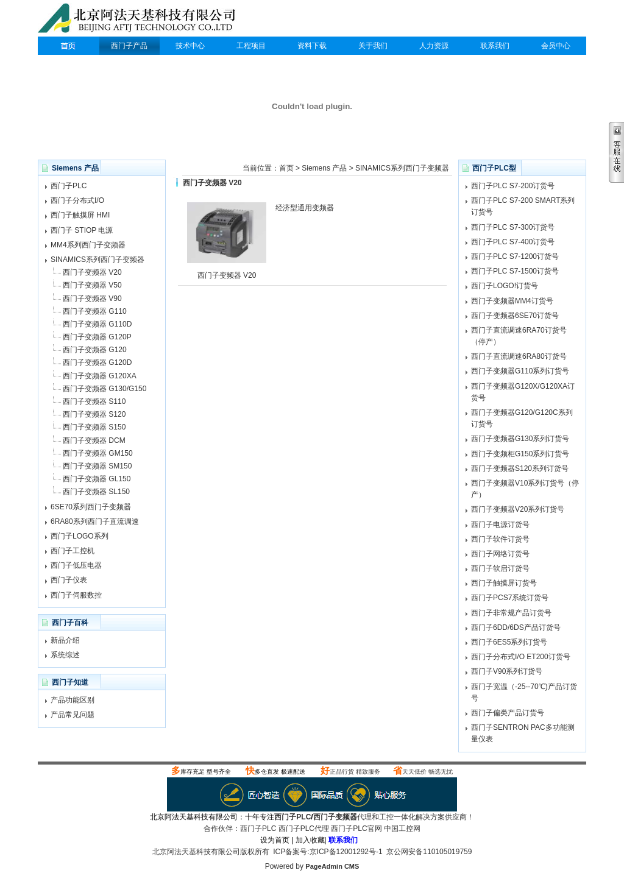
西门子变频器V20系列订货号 (517, 509)
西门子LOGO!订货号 (504, 285)
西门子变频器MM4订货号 (512, 301)
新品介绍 (65, 640)
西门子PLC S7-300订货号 (513, 227)
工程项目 (251, 45)
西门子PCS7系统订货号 (509, 597)
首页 (286, 168)
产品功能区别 (72, 700)
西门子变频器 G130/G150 (104, 388)
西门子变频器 (335, 817)
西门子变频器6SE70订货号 (515, 315)
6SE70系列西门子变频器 (91, 507)
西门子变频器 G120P (97, 337)
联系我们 (494, 45)
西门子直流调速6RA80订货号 (519, 356)
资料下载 (312, 45)
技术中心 (190, 45)
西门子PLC (68, 46)
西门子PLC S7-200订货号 (513, 186)
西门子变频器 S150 (94, 427)
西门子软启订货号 (500, 568)
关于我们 (373, 45)
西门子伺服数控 (76, 595)
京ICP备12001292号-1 (346, 851)
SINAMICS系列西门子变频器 (97, 259)
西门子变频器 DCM (94, 440)
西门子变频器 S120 (94, 414)
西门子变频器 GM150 (98, 453)
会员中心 (555, 45)
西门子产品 (129, 45)
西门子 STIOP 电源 (82, 230)
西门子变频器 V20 (92, 272)
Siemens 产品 (324, 168)
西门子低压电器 (76, 565)
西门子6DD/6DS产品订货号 (516, 627)
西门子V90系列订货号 (506, 671)
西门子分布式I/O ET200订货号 (520, 656)
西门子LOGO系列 (79, 536)
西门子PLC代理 (139, 19)
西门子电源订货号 (500, 524)
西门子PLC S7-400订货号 (513, 242)
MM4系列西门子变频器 (88, 245)
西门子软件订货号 (500, 539)
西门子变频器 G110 (95, 311)
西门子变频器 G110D (97, 324)
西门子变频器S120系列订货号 (520, 468)
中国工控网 (402, 828)
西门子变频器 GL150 (96, 479)
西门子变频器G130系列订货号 (520, 438)
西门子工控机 (72, 550)
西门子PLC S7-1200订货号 (515, 256)
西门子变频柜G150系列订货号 (520, 454)
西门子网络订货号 (500, 554)
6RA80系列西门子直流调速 (95, 521)
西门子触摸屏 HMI (80, 215)
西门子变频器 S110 (94, 401)
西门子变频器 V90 (92, 298)
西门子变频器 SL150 (96, 491)
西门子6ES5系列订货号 (509, 642)
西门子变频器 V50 (92, 285)
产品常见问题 (72, 714)
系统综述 (65, 655)
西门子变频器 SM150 (97, 466)
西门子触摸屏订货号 (504, 583)
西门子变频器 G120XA (99, 376)
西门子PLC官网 (356, 828)
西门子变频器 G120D (97, 362)
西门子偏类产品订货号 (507, 713)
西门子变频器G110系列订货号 (520, 371)
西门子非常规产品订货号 (511, 613)
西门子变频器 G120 (95, 349)
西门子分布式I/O (77, 200)
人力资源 (433, 45)
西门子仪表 (69, 580)
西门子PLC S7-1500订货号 (515, 271)
